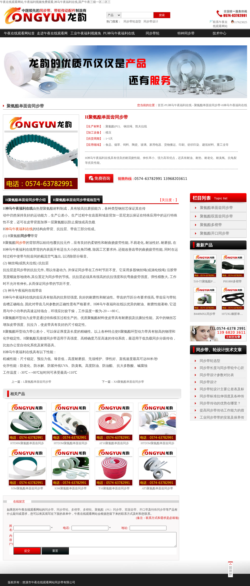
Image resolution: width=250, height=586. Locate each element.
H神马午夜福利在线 (234, 105)
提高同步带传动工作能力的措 (222, 410)
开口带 (143, 509)
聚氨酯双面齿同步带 (216, 216)
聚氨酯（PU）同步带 (108, 509)
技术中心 (219, 33)
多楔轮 (87, 509)
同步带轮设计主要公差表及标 (222, 389)
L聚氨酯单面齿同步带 (37, 381)
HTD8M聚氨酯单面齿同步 (27, 443)
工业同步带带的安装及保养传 (222, 417)
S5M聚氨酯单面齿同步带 (27, 488)
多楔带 (75, 509)
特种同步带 (186, 33)
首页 (161, 105)
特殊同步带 (158, 509)
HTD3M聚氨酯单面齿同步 (70, 443)
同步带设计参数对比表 (217, 375)
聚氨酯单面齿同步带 (207, 105)
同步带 (21, 243)
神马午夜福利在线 (19, 229)
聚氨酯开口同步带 (214, 233)
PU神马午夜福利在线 (119, 33)
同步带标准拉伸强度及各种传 (222, 396)
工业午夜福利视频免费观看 (85, 37)
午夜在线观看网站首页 (19, 37)
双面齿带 (130, 509)
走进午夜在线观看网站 (52, 37)
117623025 (239, 22)
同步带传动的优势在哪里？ (220, 403)
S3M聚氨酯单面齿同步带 (70, 488)
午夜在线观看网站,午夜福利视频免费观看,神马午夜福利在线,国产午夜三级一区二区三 (55, 2)
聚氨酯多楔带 (211, 225)
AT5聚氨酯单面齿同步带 (157, 488)
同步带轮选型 (132, 21)
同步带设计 (151, 21)
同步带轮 (152, 33)
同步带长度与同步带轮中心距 (222, 368)
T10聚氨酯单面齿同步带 (113, 488)
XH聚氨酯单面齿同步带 (129, 381)
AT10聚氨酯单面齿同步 (114, 443)
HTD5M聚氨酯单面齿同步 (157, 443)
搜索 (162, 15)
